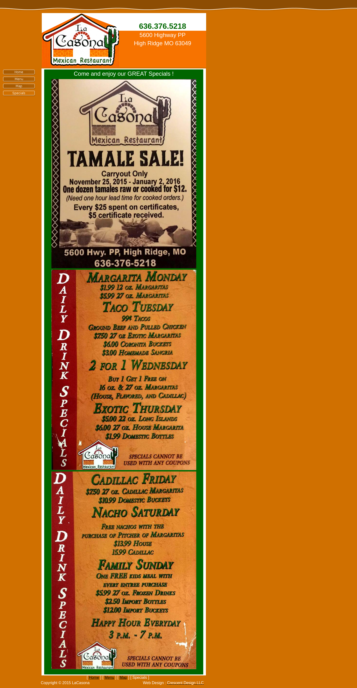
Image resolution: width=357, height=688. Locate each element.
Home (94, 677)
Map (123, 677)
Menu (109, 677)
